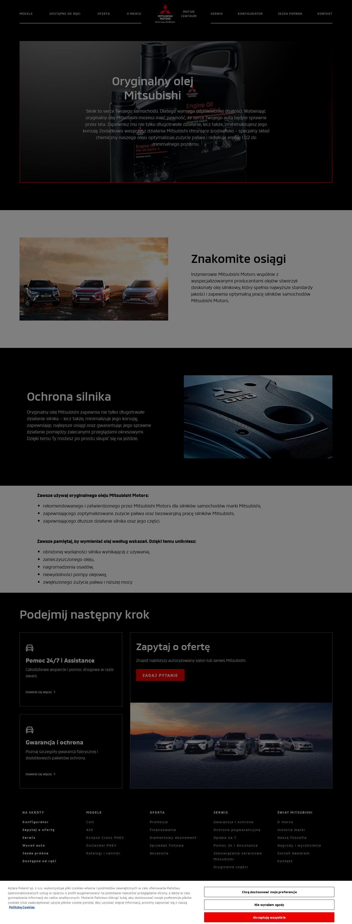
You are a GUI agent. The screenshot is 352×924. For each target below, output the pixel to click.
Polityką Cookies (22, 910)
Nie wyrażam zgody (269, 907)
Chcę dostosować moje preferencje (269, 894)
